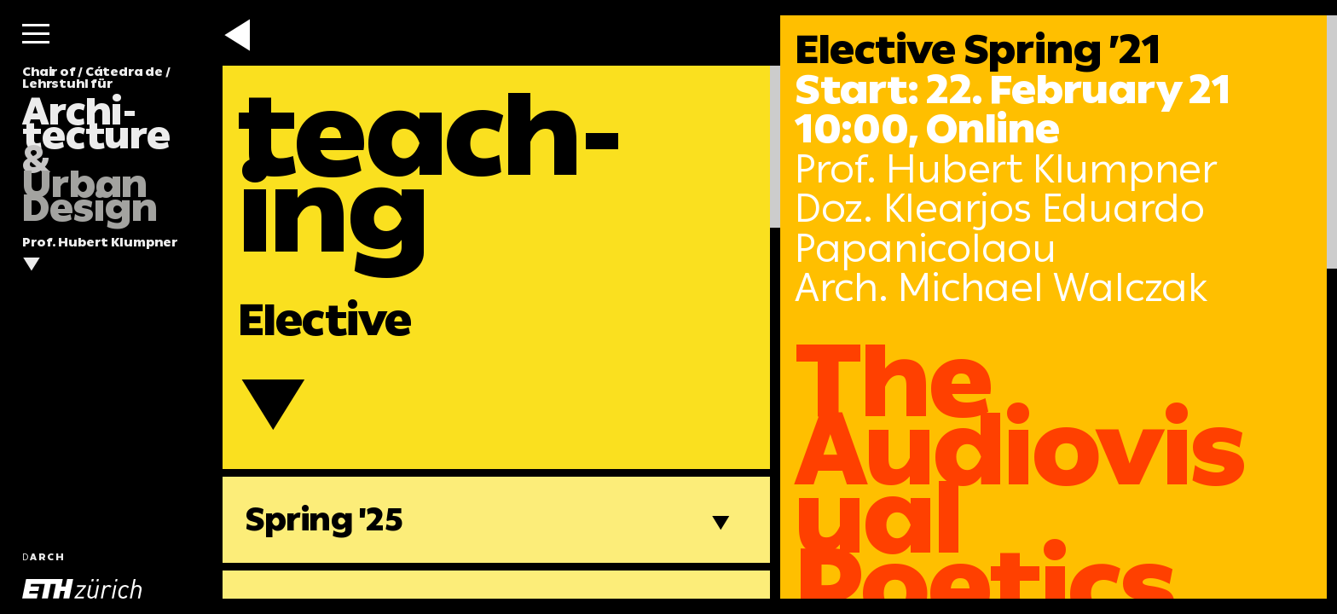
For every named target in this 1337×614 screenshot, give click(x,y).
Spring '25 (324, 519)
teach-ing (430, 173)
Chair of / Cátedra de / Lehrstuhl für (96, 145)
